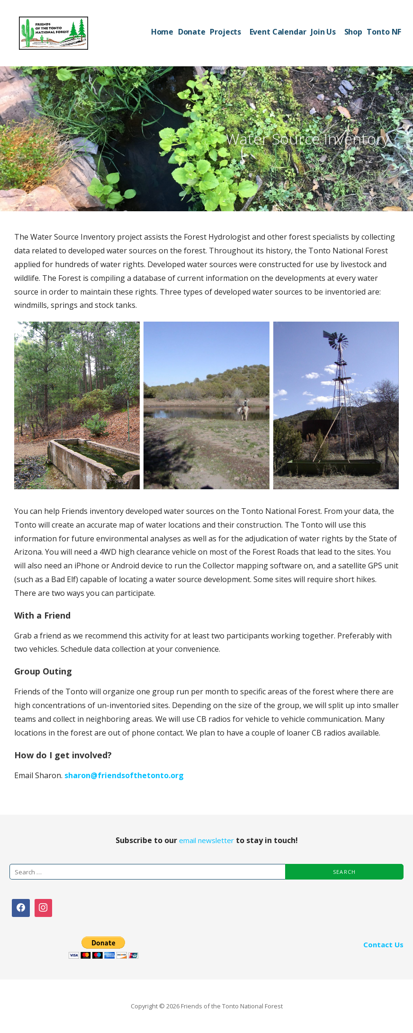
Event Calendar (278, 32)
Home (162, 32)
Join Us (323, 32)
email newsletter (206, 840)
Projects (225, 32)
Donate (192, 32)
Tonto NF (384, 32)
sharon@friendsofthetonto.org (124, 775)
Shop (353, 32)
